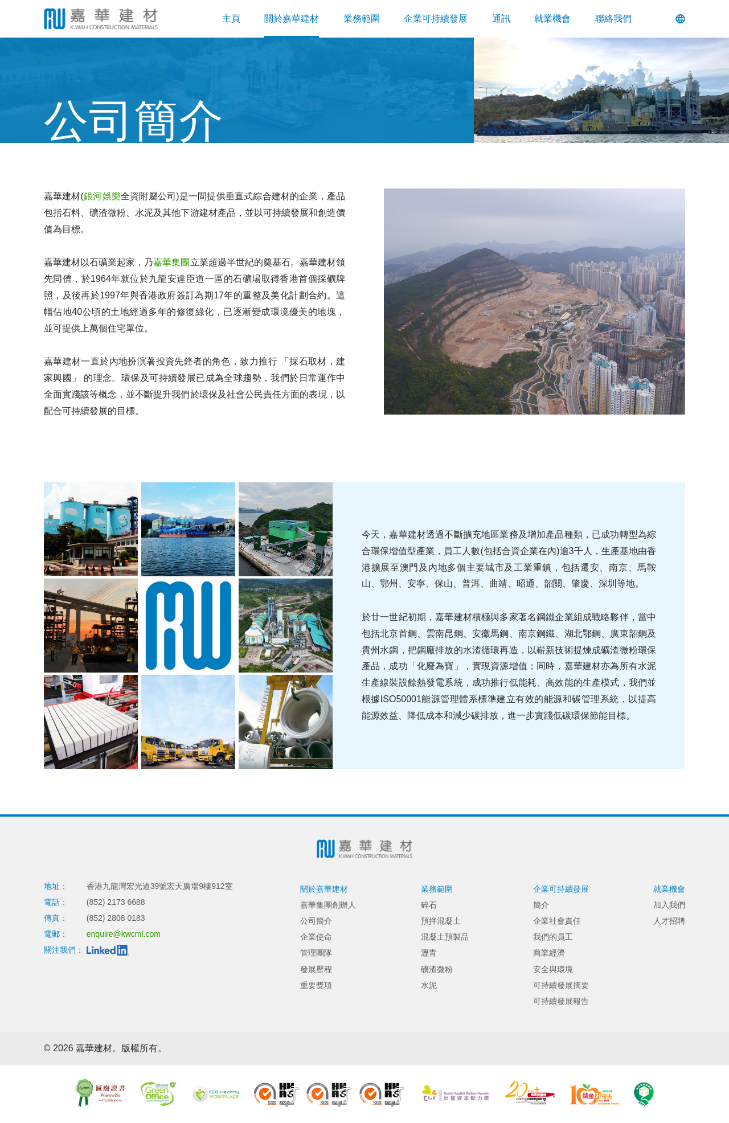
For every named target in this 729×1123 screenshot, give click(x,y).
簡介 (541, 904)
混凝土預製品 (445, 936)
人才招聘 (669, 920)
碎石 (429, 904)
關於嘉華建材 (291, 18)
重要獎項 (316, 985)
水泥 (429, 985)
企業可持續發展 (436, 18)
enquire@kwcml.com (124, 933)
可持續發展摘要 (561, 985)
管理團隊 (316, 952)
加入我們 (669, 904)
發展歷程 (316, 969)
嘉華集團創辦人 (328, 904)
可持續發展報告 (561, 1001)
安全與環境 (553, 969)
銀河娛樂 (102, 196)
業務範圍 (361, 18)
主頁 (231, 18)
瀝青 (429, 952)
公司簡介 (316, 920)
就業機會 (552, 18)
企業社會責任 (557, 920)
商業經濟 (549, 952)
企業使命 (316, 936)
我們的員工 (553, 936)
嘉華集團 (171, 262)
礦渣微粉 (437, 969)
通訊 (501, 18)
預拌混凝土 (441, 920)
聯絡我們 (613, 18)
